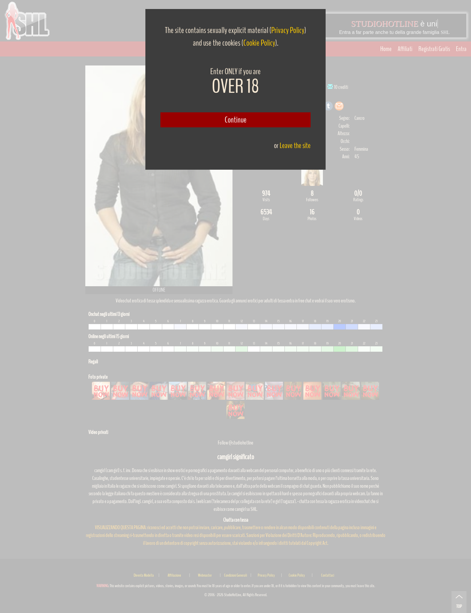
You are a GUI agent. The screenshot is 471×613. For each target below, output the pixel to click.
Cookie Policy (259, 43)
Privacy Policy (287, 30)
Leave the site (295, 145)
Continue (236, 120)
